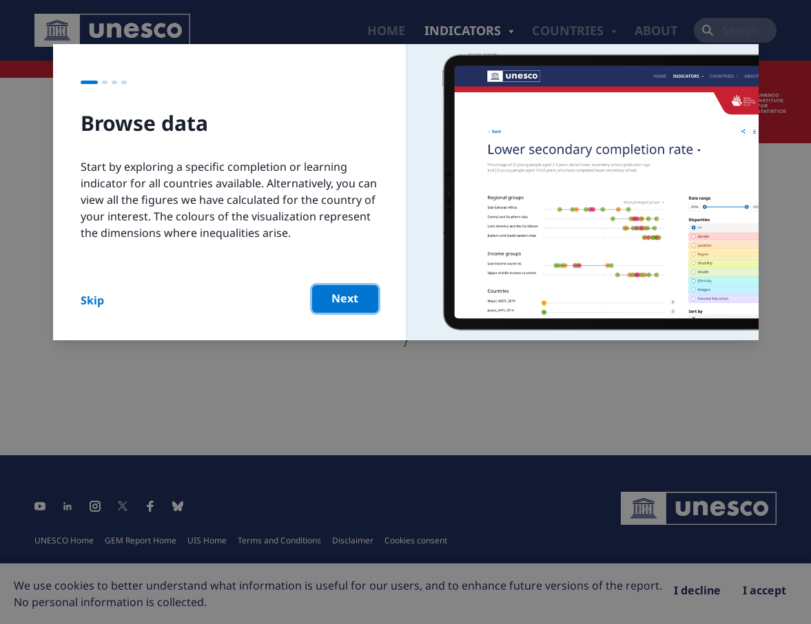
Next (344, 298)
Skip (92, 300)
